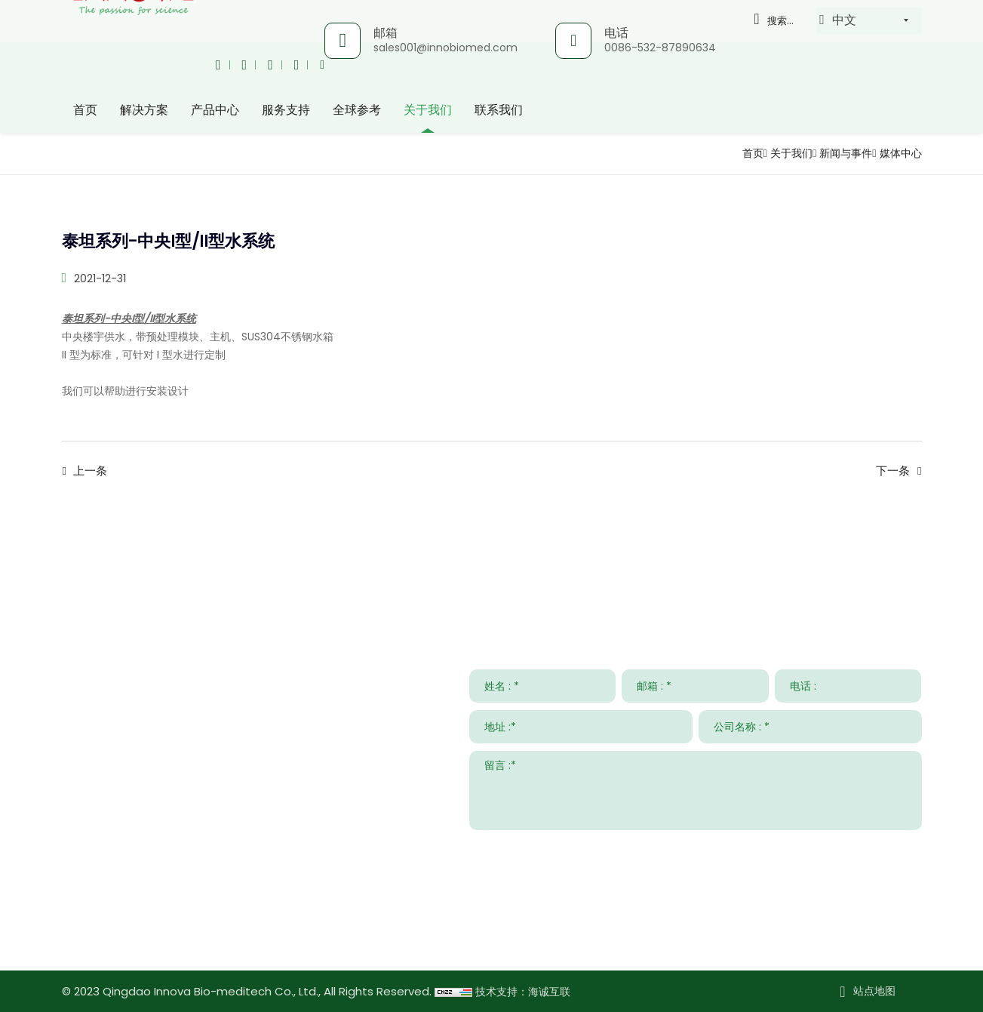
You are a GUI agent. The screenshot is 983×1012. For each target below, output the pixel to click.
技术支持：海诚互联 (526, 991)
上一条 (90, 471)
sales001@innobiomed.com (444, 47)
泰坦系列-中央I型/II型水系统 (129, 318)
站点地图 (874, 990)
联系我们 (499, 109)
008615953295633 (202, 890)
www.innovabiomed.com (176, 934)
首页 (85, 109)
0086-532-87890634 (658, 47)
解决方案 (144, 109)
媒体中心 (898, 153)
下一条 (893, 471)
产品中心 (215, 109)
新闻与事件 (836, 153)
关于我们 (428, 109)
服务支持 (286, 109)
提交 (898, 848)
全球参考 (357, 109)
